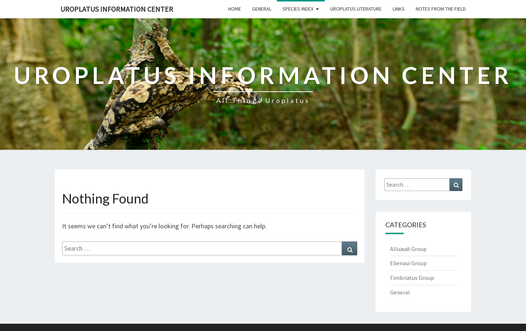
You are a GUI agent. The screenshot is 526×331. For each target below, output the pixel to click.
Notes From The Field (441, 8)
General (261, 8)
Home (234, 8)
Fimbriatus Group (412, 277)
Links (399, 8)
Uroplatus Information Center (116, 9)
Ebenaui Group (408, 263)
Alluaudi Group (408, 248)
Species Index (297, 8)
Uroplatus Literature (356, 8)
